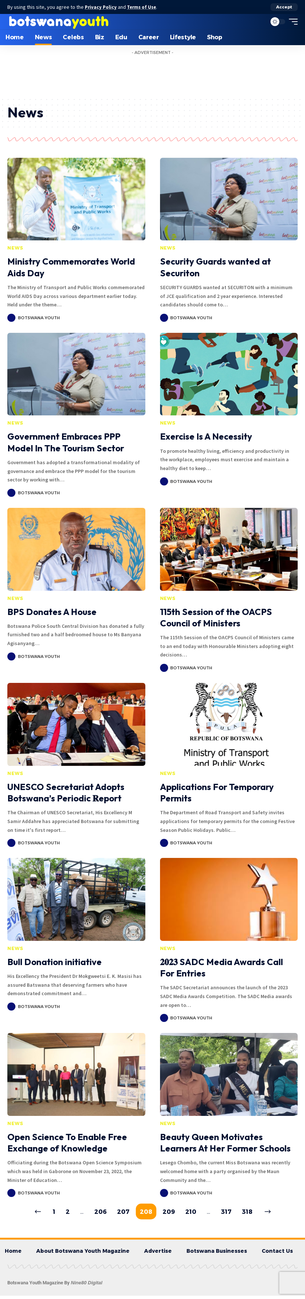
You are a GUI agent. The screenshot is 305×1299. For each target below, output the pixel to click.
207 (120, 1213)
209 (170, 1213)
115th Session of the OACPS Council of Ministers (216, 617)
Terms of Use (145, 7)
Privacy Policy (102, 7)
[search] (259, 21)
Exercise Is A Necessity (206, 436)
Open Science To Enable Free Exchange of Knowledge (67, 1142)
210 (194, 1213)
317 (232, 1213)
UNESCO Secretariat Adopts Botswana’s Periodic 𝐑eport (65, 792)
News (15, 248)
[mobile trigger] (291, 22)
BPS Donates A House (52, 611)
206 (95, 1213)
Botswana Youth (39, 317)
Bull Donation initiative (54, 961)
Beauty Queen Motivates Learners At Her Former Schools (225, 1142)
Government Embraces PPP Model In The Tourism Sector (65, 442)
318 (255, 1213)
